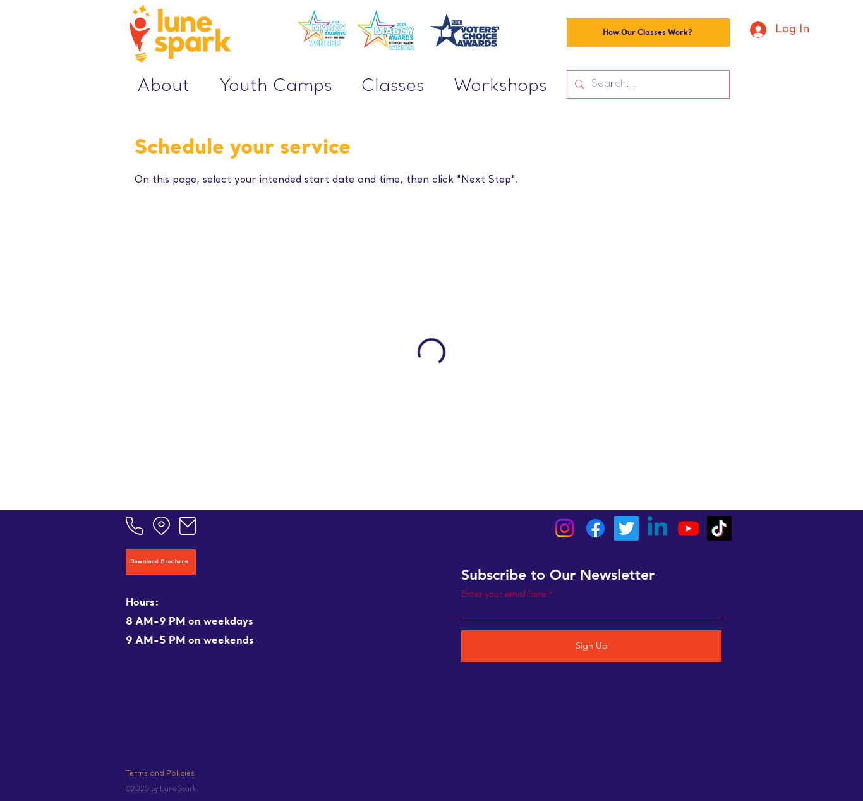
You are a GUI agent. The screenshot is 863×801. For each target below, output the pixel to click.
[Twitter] (626, 528)
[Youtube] (688, 528)
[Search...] (647, 84)
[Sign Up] (591, 646)
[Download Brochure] (161, 562)
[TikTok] (719, 528)
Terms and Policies (160, 774)
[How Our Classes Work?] (648, 32)
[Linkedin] (657, 528)
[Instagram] (564, 528)
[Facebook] (595, 528)
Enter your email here (503, 593)
